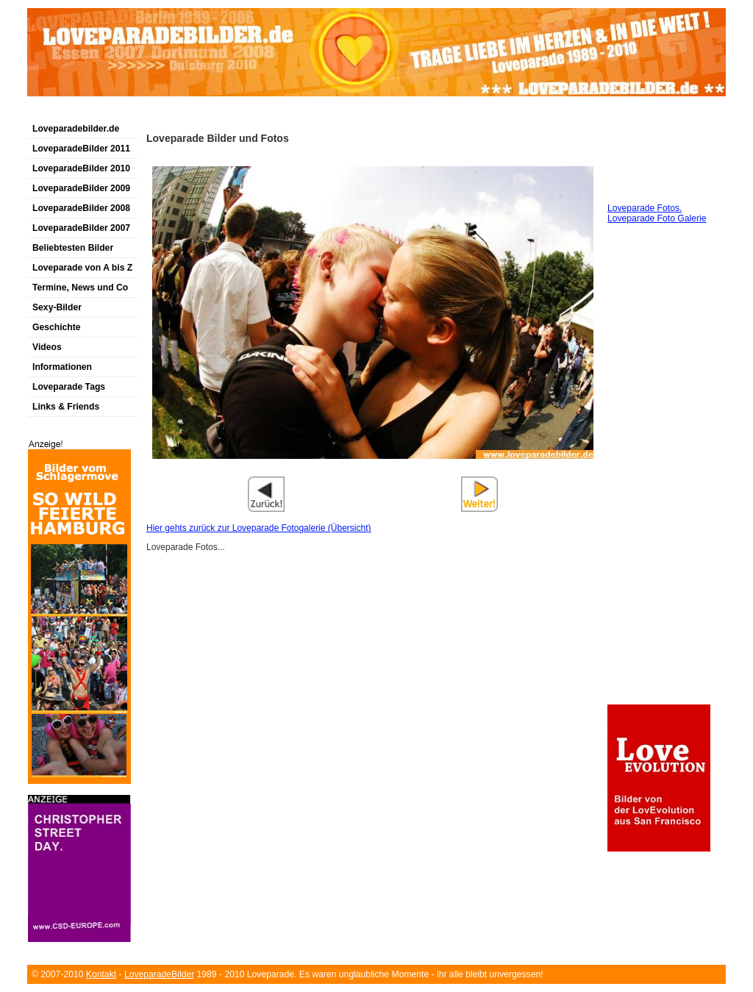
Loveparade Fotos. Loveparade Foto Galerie (656, 213)
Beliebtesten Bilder (72, 248)
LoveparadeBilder (159, 974)
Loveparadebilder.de (75, 129)
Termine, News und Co (80, 287)
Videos (47, 347)
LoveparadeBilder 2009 (81, 188)
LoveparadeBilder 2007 (81, 228)
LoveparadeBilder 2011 (81, 148)
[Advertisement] (199, 112)
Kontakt (101, 974)
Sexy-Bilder (57, 307)
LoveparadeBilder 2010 (81, 168)
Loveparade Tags (68, 387)
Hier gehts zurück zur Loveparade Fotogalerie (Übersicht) (258, 528)
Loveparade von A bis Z (82, 268)
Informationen (62, 367)
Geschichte (56, 327)
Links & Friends (65, 407)
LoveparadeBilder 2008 (81, 208)
